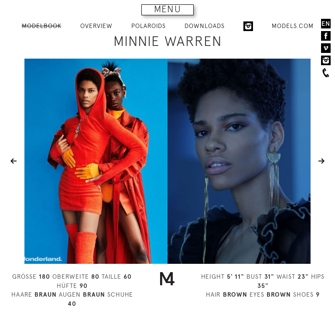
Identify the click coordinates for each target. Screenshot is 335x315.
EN (325, 24)
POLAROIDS (148, 26)
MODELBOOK (42, 26)
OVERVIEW (96, 26)
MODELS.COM (293, 26)
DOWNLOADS (205, 26)
